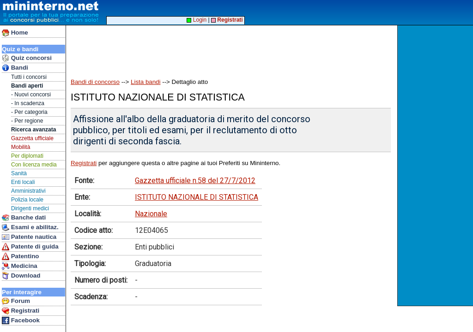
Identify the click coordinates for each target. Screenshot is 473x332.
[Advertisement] (436, 165)
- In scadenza (27, 103)
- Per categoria (29, 112)
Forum (16, 301)
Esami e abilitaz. (30, 227)
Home (15, 32)
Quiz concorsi (27, 58)
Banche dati (24, 217)
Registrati (20, 310)
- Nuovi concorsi (31, 94)
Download (21, 275)
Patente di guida (30, 246)
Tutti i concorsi (29, 77)
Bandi (15, 67)
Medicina (19, 266)
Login (196, 20)
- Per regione (27, 121)
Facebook (21, 320)
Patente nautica (29, 237)
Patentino (20, 256)
